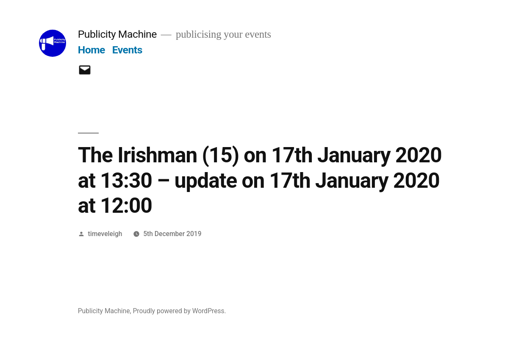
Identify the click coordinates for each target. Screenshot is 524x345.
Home (91, 50)
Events (127, 50)
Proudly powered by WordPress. (179, 311)
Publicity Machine (117, 34)
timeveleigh (105, 234)
